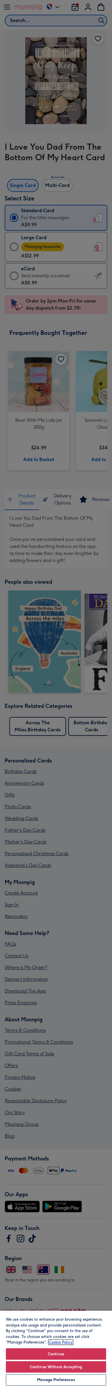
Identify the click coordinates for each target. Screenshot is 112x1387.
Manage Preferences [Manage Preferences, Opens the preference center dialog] (56, 1380)
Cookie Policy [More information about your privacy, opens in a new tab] (61, 1342)
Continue (56, 1354)
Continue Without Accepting (56, 1367)
